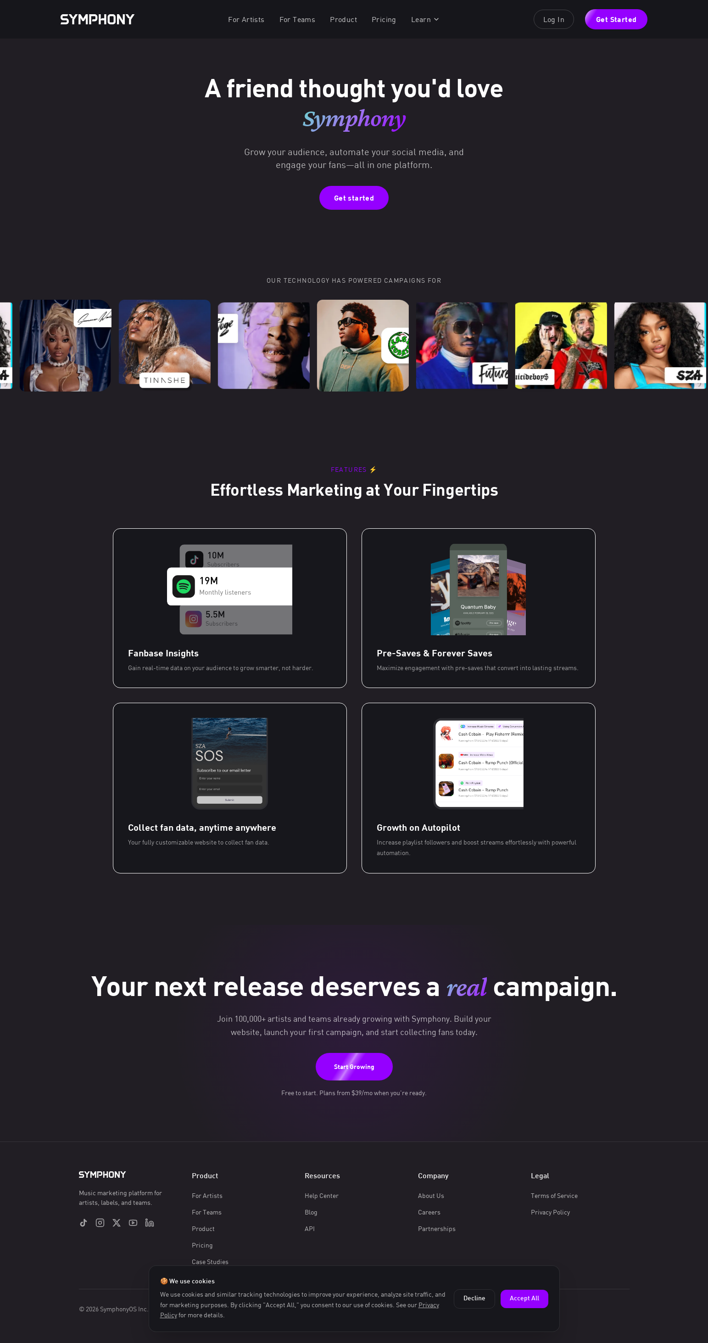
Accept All (524, 1299)
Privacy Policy (550, 1212)
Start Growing (354, 1066)
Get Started (616, 19)
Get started (354, 197)
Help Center (322, 1195)
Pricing (384, 19)
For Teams (297, 19)
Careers (429, 1212)
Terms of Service (554, 1195)
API (310, 1228)
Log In (553, 19)
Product (343, 19)
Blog (311, 1212)
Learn (425, 19)
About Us (431, 1195)
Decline (474, 1299)
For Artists (246, 19)
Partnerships (437, 1228)
